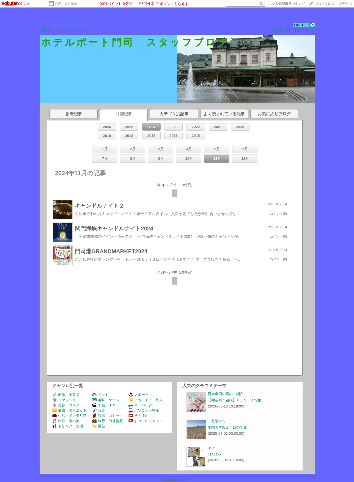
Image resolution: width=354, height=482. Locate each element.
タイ (211, 448)
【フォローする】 (278, 31)
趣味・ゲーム (105, 400)
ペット (100, 395)
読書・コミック (107, 416)
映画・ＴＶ (104, 405)
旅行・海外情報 (66, 4)
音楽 (98, 410)
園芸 (98, 426)
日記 (57, 31)
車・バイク (140, 405)
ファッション (65, 400)
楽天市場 (345, 4)
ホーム (45, 31)
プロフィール (75, 31)
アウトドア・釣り (145, 400)
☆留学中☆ (217, 421)
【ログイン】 (304, 31)
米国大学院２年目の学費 (227, 427)
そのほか (138, 416)
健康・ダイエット (69, 410)
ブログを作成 (324, 4)
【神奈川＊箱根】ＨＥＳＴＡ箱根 (234, 400)
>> (288, 4)
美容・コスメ (65, 405)
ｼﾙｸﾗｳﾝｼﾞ (215, 454)
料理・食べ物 (65, 421)
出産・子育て (65, 395)
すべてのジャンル (145, 421)
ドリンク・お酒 (67, 426)
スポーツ (138, 395)
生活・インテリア (69, 416)
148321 (300, 25)
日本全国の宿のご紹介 (225, 394)
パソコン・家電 (143, 410)
